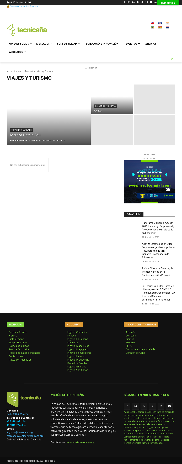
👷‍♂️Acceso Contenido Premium (23, 6)
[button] (172, 59)
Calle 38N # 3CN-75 (17, 414)
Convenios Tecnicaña (24, 71)
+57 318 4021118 (16, 421)
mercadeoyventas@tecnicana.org (25, 436)
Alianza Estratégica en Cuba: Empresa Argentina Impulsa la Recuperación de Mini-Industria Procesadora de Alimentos (158, 250)
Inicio (9, 71)
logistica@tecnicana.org (20, 432)
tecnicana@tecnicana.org (80, 442)
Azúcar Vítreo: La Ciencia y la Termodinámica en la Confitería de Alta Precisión (157, 271)
